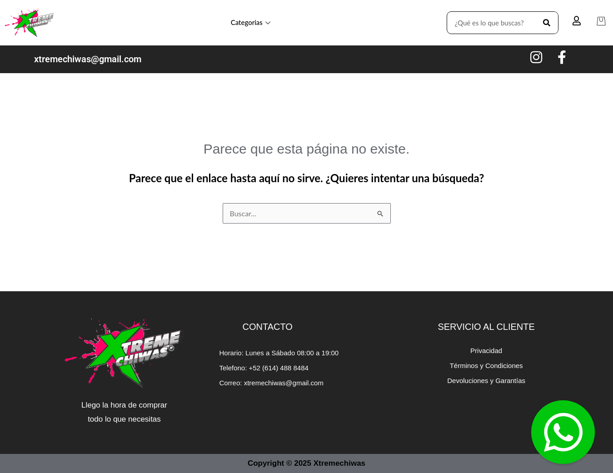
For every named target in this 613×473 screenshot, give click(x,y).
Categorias (250, 22)
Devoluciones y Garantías (486, 380)
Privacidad (486, 350)
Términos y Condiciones (486, 365)
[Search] (546, 23)
